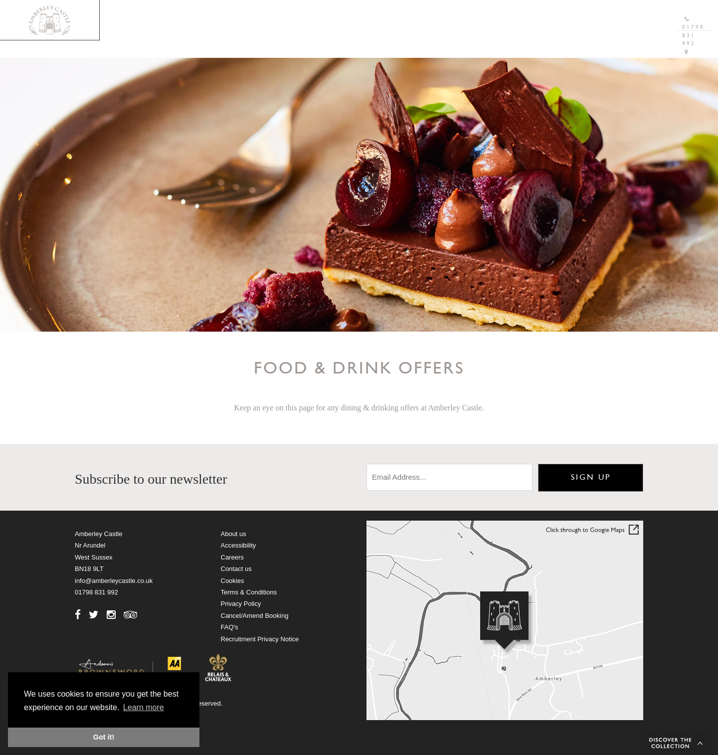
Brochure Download (462, 12)
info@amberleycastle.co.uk (114, 580)
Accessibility (238, 545)
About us (233, 534)
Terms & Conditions (249, 592)
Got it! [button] (103, 737)
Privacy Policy (241, 603)
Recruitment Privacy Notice (260, 639)
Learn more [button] (143, 707)
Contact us (236, 568)
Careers (232, 557)
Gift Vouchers (547, 12)
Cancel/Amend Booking (255, 615)
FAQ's (229, 627)
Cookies (232, 580)
